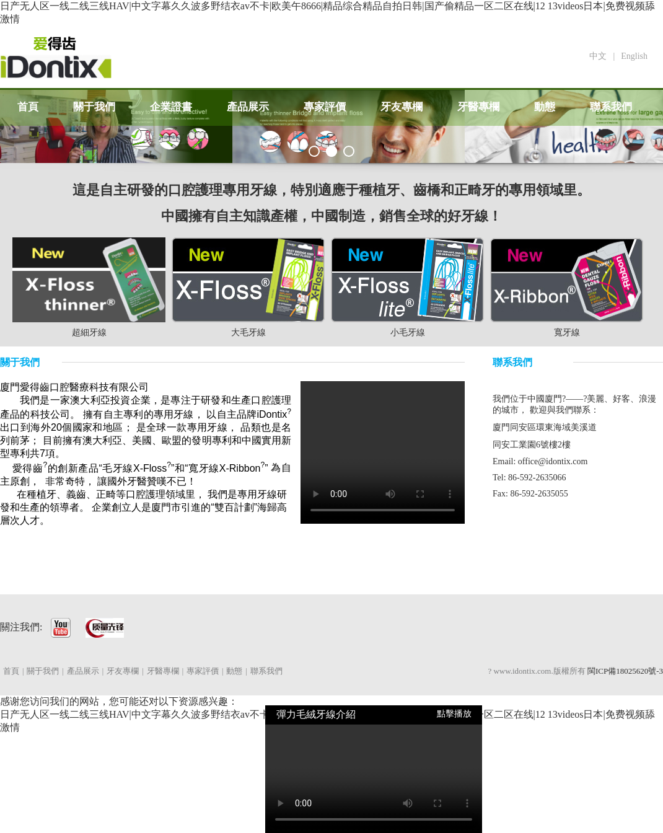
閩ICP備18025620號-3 (625, 671)
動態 (544, 107)
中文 (598, 56)
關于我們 (94, 107)
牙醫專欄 (478, 107)
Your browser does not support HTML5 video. (383, 452)
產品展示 (248, 107)
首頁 (27, 107)
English (634, 56)
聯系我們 (611, 107)
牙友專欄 (401, 107)
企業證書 (171, 107)
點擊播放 (454, 713)
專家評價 (325, 107)
